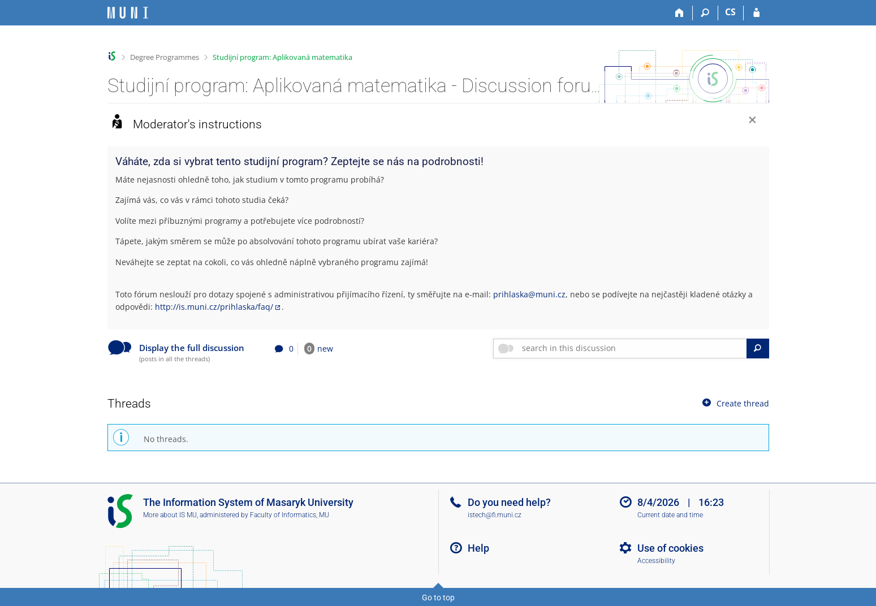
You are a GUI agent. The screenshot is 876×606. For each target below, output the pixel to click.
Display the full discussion (191, 348)
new (319, 348)
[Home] (680, 13)
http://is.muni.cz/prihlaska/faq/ (214, 306)
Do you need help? (509, 502)
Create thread (734, 403)
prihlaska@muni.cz (529, 294)
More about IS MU (170, 515)
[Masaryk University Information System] (127, 12)
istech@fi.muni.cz (494, 515)
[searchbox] (631, 348)
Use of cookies (670, 548)
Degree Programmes (164, 57)
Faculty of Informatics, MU (289, 515)
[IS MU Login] (756, 13)
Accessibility (656, 561)
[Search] (705, 13)
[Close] (752, 121)
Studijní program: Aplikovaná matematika (282, 57)
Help (478, 548)
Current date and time (670, 515)
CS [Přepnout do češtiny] (730, 12)
